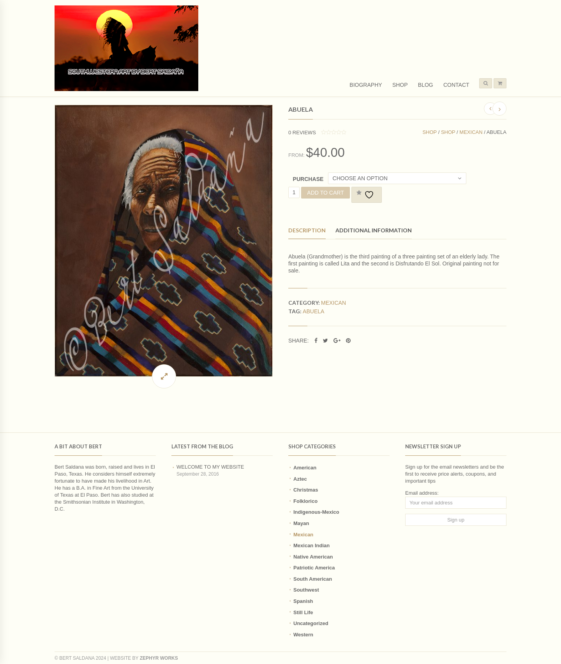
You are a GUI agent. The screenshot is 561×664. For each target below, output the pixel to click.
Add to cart (325, 193)
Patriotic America (314, 568)
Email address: (422, 493)
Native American (313, 557)
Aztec (300, 479)
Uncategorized (310, 623)
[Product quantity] (294, 192)
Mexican (470, 132)
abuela (314, 311)
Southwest (306, 590)
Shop (400, 85)
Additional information (373, 230)
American (304, 468)
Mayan (301, 523)
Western (303, 635)
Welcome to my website (210, 467)
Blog (425, 85)
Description (307, 230)
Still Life (303, 612)
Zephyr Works (159, 658)
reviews (302, 132)
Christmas (305, 490)
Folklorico (305, 501)
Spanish (303, 601)
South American (312, 579)
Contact (456, 85)
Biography (365, 85)
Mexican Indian (311, 545)
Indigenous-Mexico (316, 512)
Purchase (308, 179)
